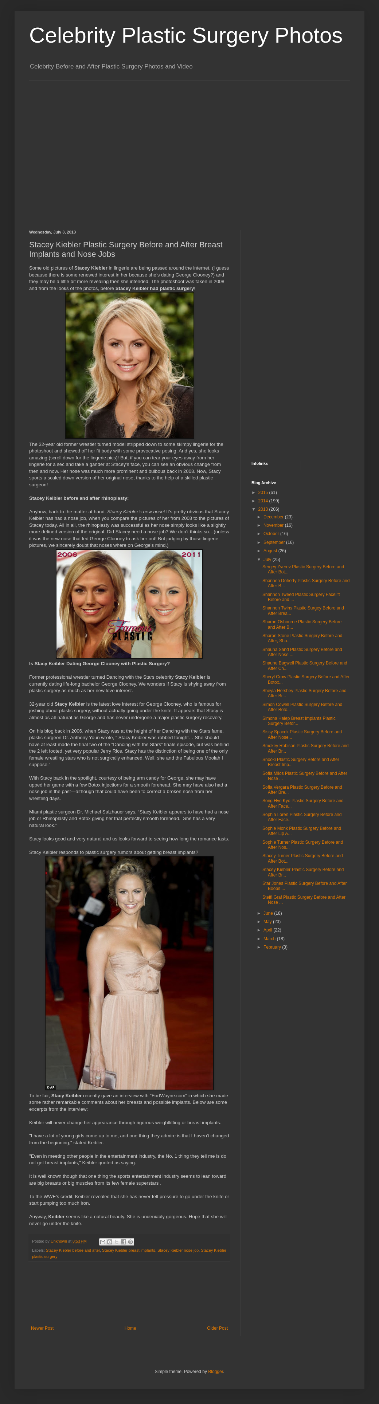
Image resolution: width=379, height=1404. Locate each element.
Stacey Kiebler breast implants (128, 1250)
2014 (263, 500)
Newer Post (42, 1328)
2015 (263, 492)
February (272, 947)
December (274, 516)
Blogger (215, 1371)
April (268, 930)
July (268, 559)
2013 (263, 509)
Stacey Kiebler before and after (73, 1250)
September (274, 542)
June (268, 913)
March (270, 938)
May (268, 921)
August (270, 550)
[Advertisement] (68, 149)
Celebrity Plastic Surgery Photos (186, 35)
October (271, 533)
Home (130, 1328)
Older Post (217, 1328)
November (274, 525)
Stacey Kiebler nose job (178, 1250)
